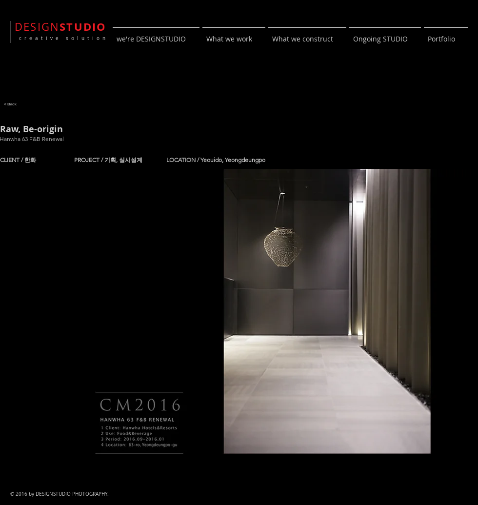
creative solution (61, 38)
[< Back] (10, 104)
